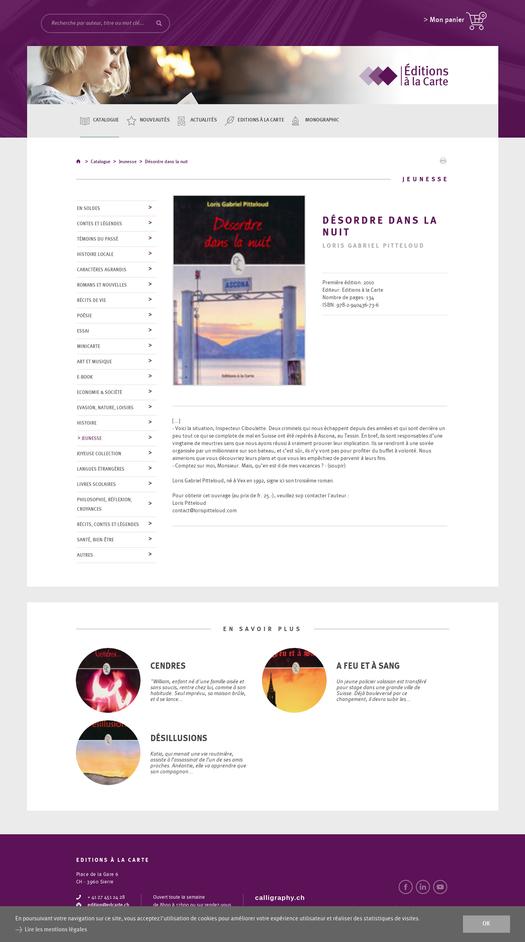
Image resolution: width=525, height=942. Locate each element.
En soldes (88, 208)
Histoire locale (95, 254)
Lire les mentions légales (56, 930)
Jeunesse (128, 162)
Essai (83, 331)
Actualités (203, 120)
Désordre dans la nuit (166, 162)
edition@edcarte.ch (108, 905)
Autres (85, 555)
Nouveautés (155, 120)
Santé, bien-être (95, 540)
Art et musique (94, 362)
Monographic (322, 120)
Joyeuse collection (99, 454)
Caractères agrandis (101, 270)
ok (486, 924)
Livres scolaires (96, 484)
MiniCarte (88, 346)
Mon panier (447, 21)
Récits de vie (91, 300)
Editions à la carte (261, 120)
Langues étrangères (100, 469)
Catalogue (106, 120)
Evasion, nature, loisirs (105, 408)
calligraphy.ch (280, 898)
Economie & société (99, 392)
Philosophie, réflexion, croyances (104, 505)
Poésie (84, 316)
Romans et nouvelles (102, 285)
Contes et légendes (99, 224)
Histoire (87, 423)
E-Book (85, 377)
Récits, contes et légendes (108, 525)
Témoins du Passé (97, 239)
